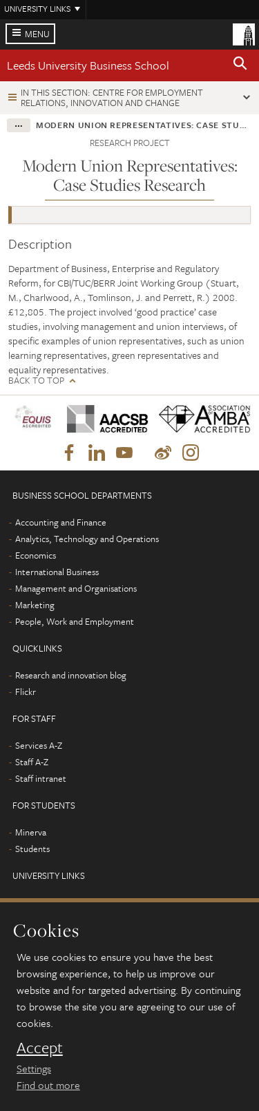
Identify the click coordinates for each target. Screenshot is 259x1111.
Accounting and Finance (60, 522)
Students (32, 848)
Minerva (30, 832)
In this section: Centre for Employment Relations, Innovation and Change (112, 97)
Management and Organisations (76, 588)
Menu (37, 34)
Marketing (35, 605)
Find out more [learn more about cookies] (48, 1084)
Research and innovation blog (70, 675)
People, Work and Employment (74, 621)
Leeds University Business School (88, 65)
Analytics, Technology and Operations (87, 539)
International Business (57, 572)
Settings (34, 1068)
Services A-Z (38, 745)
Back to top (36, 380)
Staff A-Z (31, 762)
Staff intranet (40, 778)
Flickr (25, 691)
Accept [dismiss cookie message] (40, 1047)
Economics (35, 555)
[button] (240, 65)
